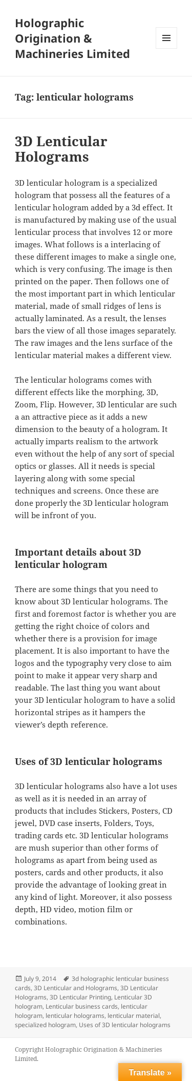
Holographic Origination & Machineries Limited (72, 38)
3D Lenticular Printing (80, 997)
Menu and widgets (166, 48)
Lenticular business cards (82, 1006)
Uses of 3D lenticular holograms (124, 1024)
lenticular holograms (75, 1015)
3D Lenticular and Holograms (75, 988)
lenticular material (134, 1015)
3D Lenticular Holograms (61, 149)
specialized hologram (45, 1024)
